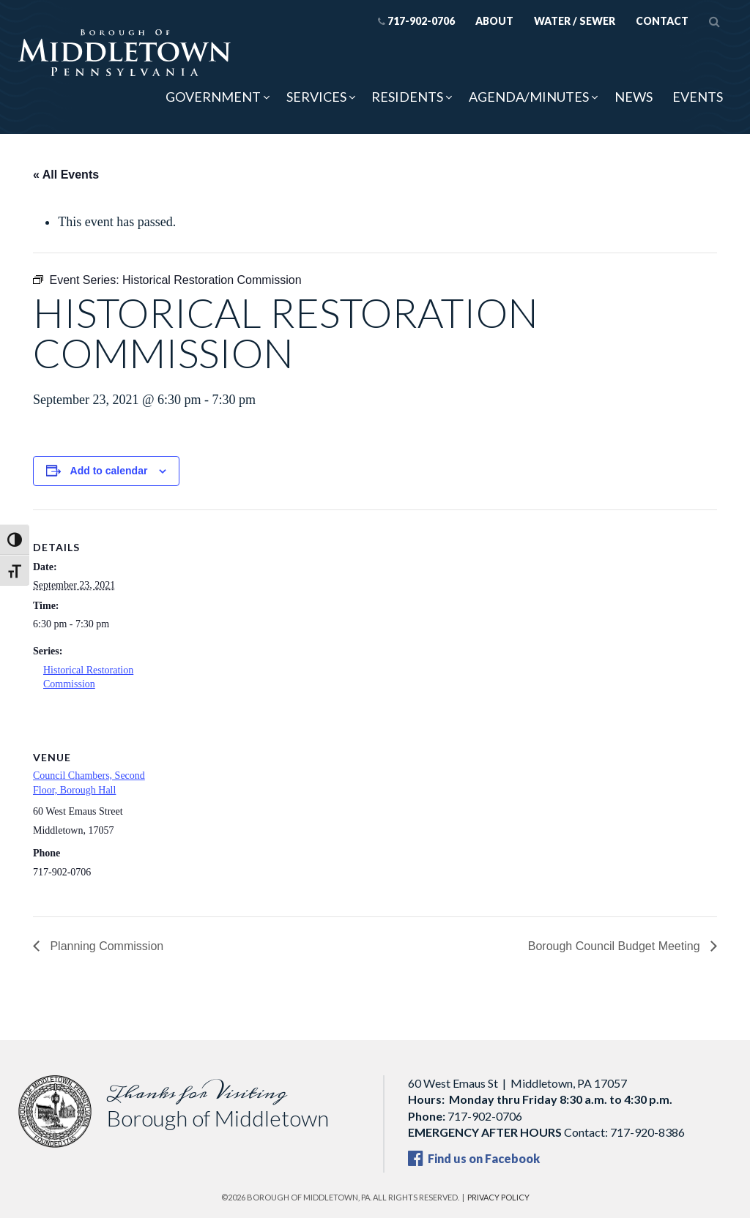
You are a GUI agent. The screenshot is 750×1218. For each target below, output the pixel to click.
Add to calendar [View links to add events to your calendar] (109, 471)
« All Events (66, 174)
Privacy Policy (498, 1197)
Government (213, 97)
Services (316, 97)
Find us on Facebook (474, 1158)
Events (697, 97)
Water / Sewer (574, 21)
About (494, 21)
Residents (407, 97)
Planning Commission (105, 946)
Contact (662, 21)
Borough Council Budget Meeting (615, 946)
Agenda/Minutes (529, 97)
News (634, 97)
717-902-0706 (416, 21)
